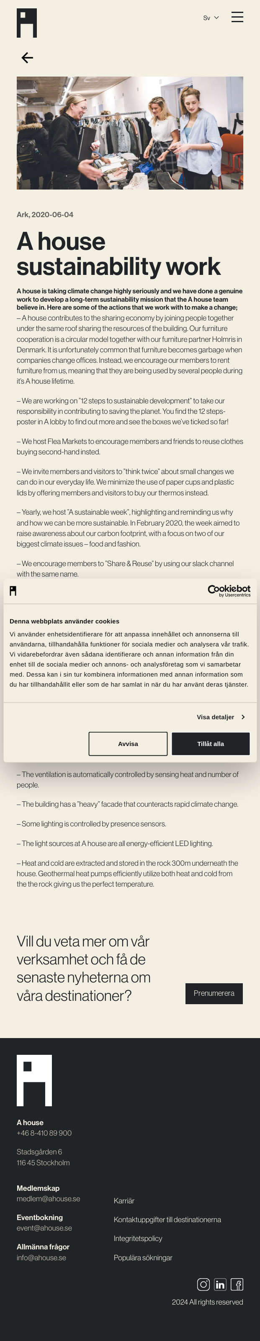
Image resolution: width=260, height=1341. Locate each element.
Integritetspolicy (138, 1238)
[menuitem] (211, 16)
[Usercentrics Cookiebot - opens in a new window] (213, 591)
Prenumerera (214, 993)
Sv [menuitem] (206, 18)
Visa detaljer (215, 716)
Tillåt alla (210, 743)
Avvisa (128, 743)
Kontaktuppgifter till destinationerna (167, 1219)
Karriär (124, 1201)
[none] (211, 16)
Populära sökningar (143, 1258)
